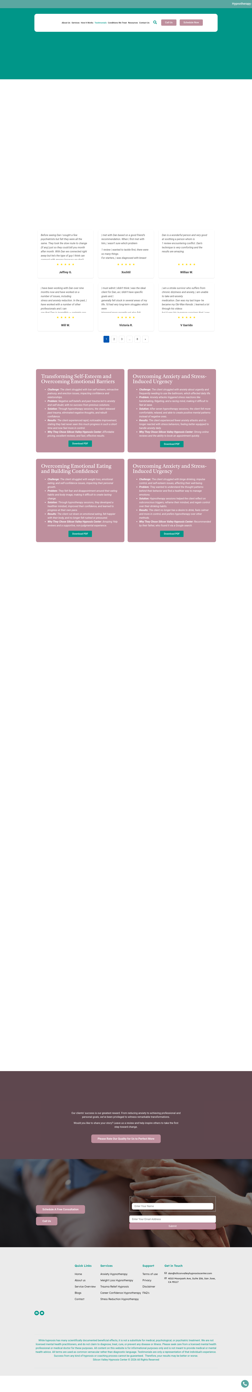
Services (76, 23)
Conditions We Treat (117, 23)
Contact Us (144, 23)
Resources (133, 23)
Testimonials (100, 23)
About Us (66, 23)
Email (132, 1213)
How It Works (87, 23)
